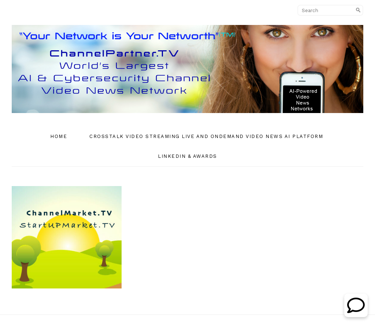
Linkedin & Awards (187, 156)
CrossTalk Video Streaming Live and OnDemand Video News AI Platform (206, 136)
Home (58, 136)
